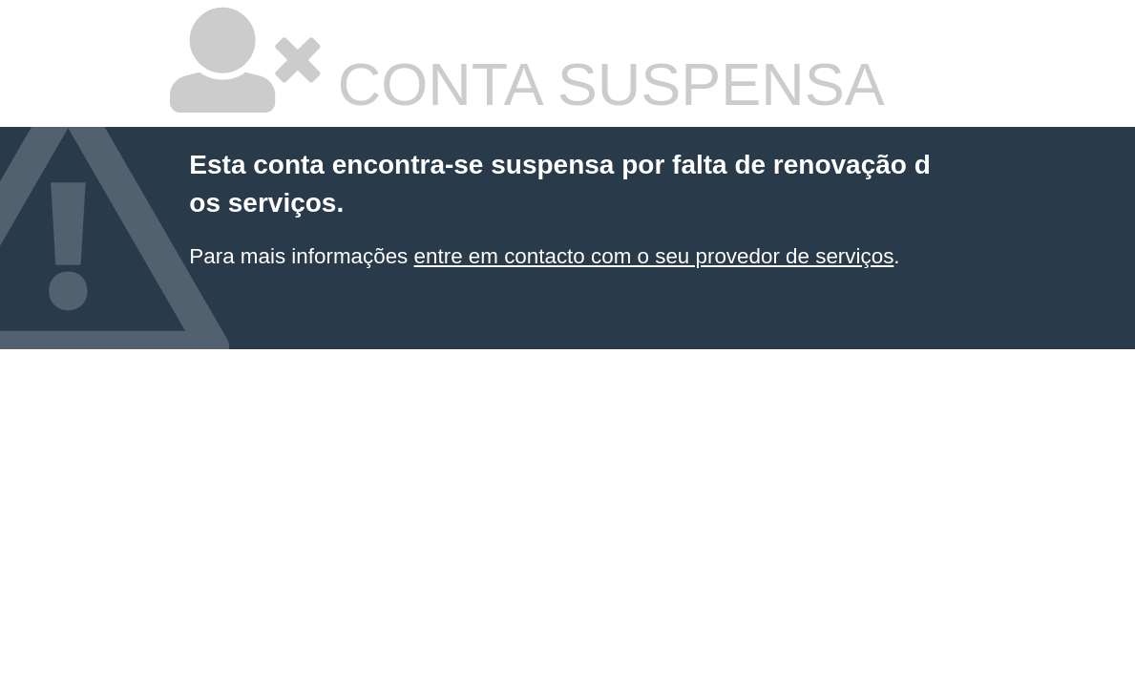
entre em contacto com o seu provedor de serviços (654, 256)
